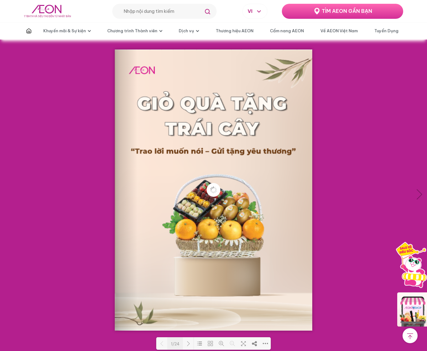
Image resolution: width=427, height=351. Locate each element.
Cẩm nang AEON (287, 30)
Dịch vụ (186, 30)
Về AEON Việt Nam (339, 30)
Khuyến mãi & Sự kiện (64, 30)
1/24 (175, 343)
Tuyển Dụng (386, 30)
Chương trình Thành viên (132, 30)
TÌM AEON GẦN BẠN (347, 11)
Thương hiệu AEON (234, 30)
